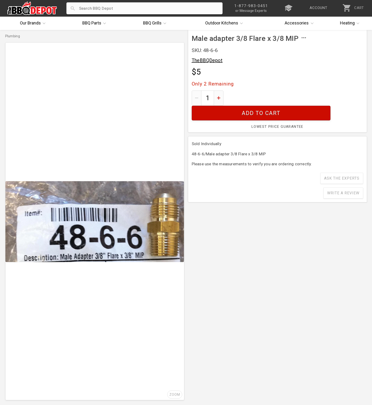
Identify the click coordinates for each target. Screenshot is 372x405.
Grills (156, 23)
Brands (34, 23)
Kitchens (225, 23)
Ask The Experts (341, 163)
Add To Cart (295, 98)
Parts (95, 23)
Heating (351, 23)
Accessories (300, 23)
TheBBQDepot (207, 60)
